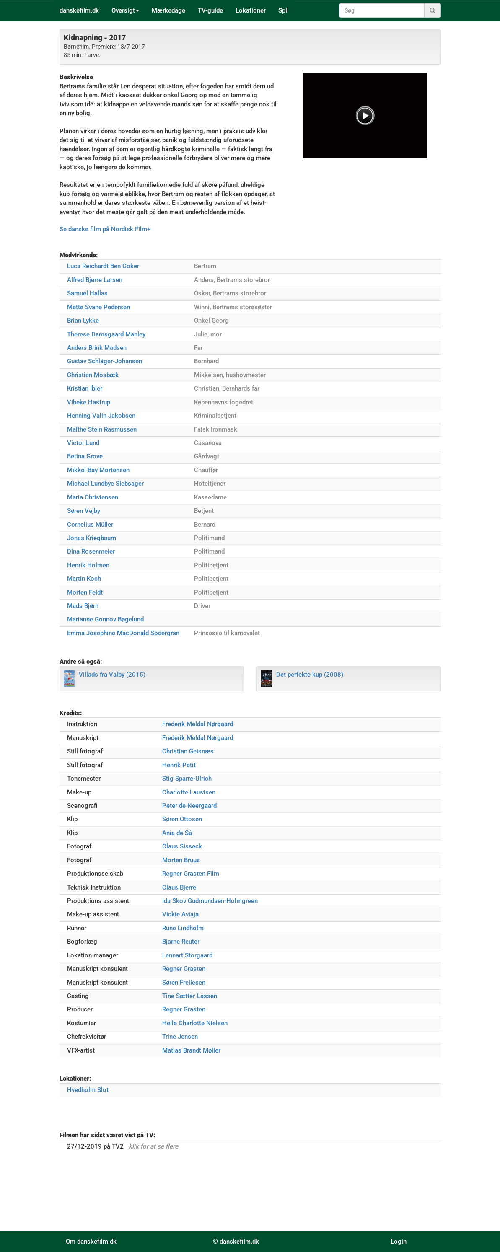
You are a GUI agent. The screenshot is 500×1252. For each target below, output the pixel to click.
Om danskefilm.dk (91, 1241)
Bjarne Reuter (180, 941)
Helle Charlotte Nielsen (195, 1023)
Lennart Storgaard (187, 955)
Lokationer (251, 10)
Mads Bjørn (82, 606)
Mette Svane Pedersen (98, 307)
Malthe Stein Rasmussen (102, 429)
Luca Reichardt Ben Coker (103, 266)
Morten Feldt (85, 592)
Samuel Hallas (87, 293)
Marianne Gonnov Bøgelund (105, 619)
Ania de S (177, 833)
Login (399, 1241)
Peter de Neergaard (189, 806)
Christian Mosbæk (93, 375)
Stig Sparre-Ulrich (187, 778)
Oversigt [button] (125, 10)
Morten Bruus (181, 860)
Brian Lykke (83, 320)
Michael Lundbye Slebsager (105, 483)
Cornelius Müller (90, 524)
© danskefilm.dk (236, 1241)
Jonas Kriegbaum (91, 538)
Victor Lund (83, 443)
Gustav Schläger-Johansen (104, 361)
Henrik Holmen (88, 565)
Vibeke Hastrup (88, 402)
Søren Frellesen (183, 982)
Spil (283, 10)
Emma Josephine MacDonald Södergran (123, 633)
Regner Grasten (183, 969)
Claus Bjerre (179, 887)
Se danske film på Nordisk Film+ (105, 229)
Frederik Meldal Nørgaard (197, 724)
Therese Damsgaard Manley (106, 334)
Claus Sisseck (182, 846)
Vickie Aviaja (180, 914)
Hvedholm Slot (88, 1090)
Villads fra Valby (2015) (112, 674)
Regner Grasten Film (190, 873)
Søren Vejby (83, 511)
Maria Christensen (92, 497)
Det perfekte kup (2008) (309, 674)
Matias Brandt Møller (191, 1050)
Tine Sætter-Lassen (189, 996)
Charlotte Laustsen (188, 792)
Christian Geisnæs (188, 751)
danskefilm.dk (79, 10)
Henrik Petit (179, 765)
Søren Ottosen (182, 819)
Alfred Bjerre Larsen (94, 280)
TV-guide (210, 10)
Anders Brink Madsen (97, 348)
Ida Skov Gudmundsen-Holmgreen (210, 901)
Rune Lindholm (183, 928)
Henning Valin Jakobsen (101, 415)
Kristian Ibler (84, 388)
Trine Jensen (180, 1036)
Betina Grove (85, 456)
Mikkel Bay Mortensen (98, 470)
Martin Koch (84, 578)
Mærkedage (168, 10)
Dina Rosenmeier (91, 551)
